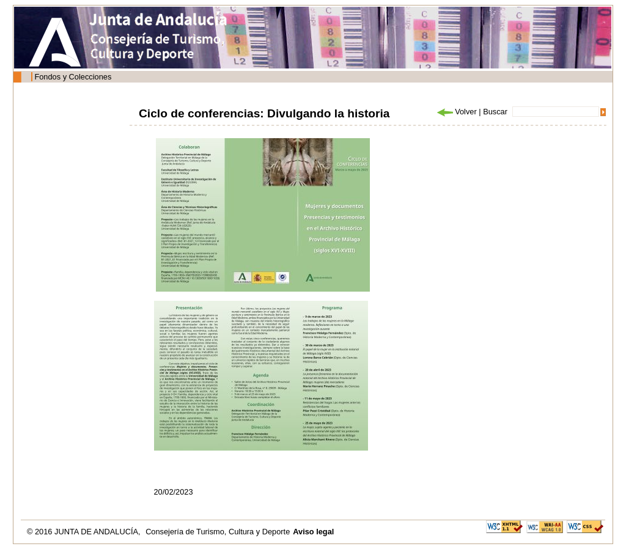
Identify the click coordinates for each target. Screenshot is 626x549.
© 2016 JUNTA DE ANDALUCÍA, (84, 531)
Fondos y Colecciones (72, 76)
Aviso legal (313, 531)
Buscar (495, 111)
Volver (456, 111)
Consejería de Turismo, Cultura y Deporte (217, 531)
